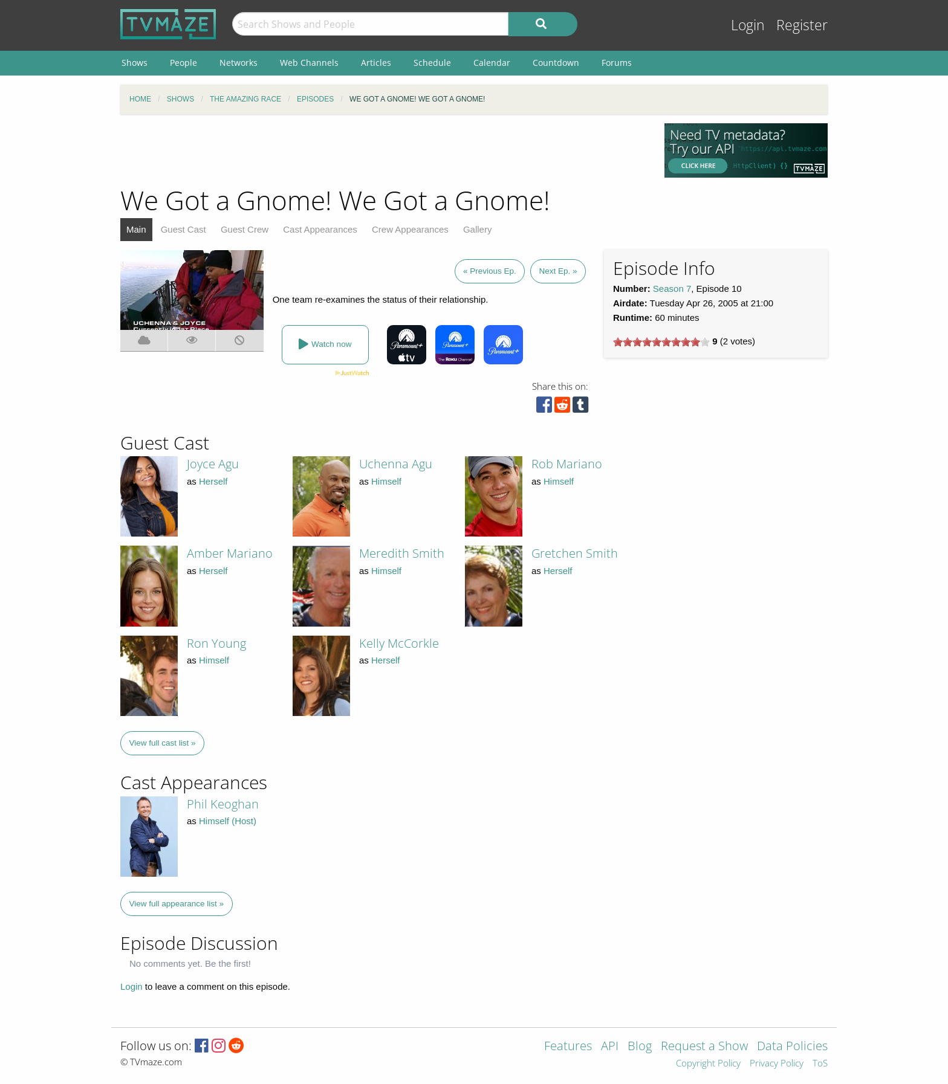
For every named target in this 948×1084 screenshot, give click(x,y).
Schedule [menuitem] (432, 62)
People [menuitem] (183, 62)
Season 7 (672, 288)
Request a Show (704, 1047)
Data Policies (792, 1047)
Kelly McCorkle (399, 643)
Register (802, 25)
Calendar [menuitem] (491, 62)
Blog (640, 1047)
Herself (213, 481)
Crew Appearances (410, 229)
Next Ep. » (558, 271)
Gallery (477, 229)
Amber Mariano (230, 553)
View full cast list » (162, 742)
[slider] (661, 342)
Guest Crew (244, 229)
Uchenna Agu (395, 464)
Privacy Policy (777, 1064)
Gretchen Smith (574, 553)
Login (748, 25)
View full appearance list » (176, 903)
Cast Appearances (320, 229)
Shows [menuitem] (135, 62)
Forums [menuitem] (617, 62)
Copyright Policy (708, 1064)
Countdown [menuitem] (556, 62)
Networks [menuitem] (238, 62)
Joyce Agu (213, 464)
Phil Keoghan (223, 804)
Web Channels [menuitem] (309, 62)
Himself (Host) (227, 821)
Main (136, 229)
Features (568, 1047)
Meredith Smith (401, 553)
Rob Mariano (566, 464)
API (609, 1047)
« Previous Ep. (489, 271)
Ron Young (216, 643)
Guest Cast (183, 229)
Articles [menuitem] (376, 62)
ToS (820, 1064)
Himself (386, 481)
